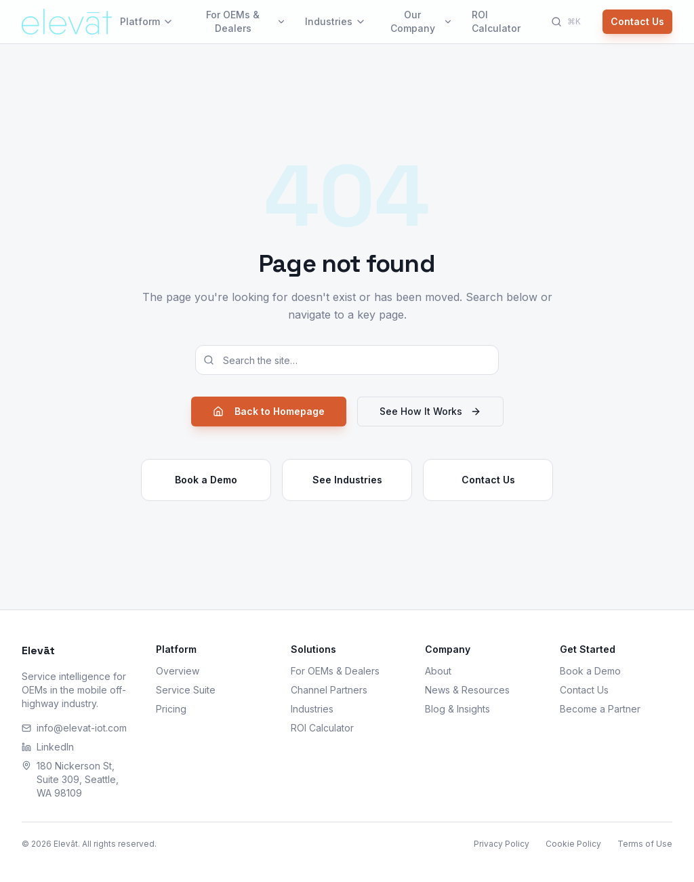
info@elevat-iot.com (74, 728)
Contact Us (637, 21)
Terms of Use (644, 844)
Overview (177, 671)
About (438, 671)
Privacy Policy (501, 844)
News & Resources (467, 690)
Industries (335, 21)
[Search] (566, 22)
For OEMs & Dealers (245, 21)
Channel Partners (329, 690)
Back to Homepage (269, 411)
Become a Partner (600, 709)
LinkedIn (48, 747)
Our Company (421, 21)
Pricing (171, 709)
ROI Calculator (496, 21)
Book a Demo (206, 479)
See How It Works (430, 411)
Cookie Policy (573, 844)
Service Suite (186, 690)
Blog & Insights (457, 709)
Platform (147, 21)
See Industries (347, 479)
